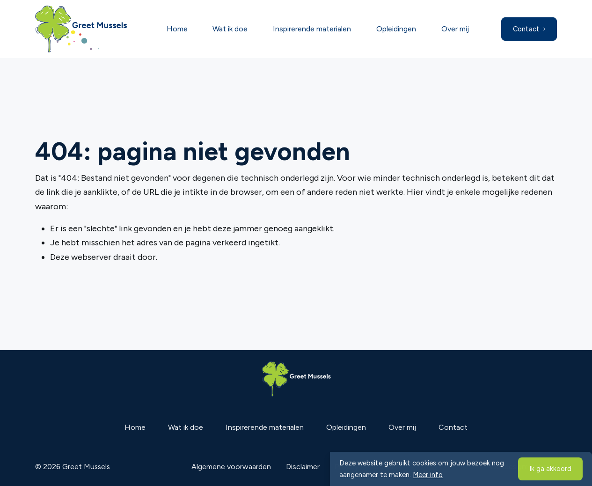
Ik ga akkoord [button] (550, 468)
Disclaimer (303, 466)
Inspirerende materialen (312, 28)
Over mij (455, 28)
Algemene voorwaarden (231, 466)
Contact (526, 29)
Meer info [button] (428, 475)
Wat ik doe (230, 28)
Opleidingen (396, 28)
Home (177, 28)
